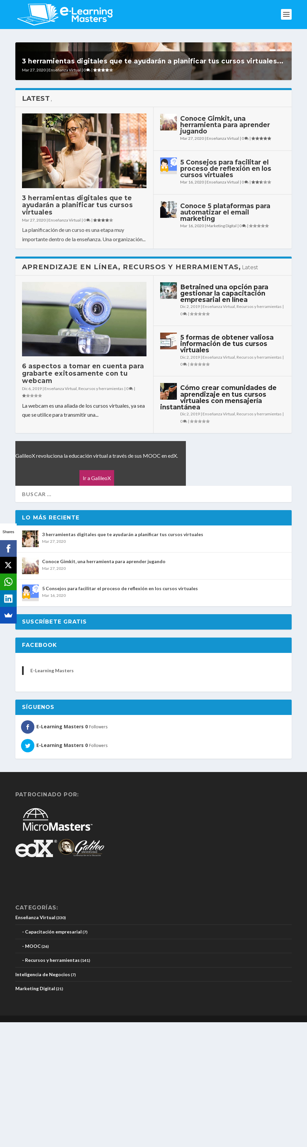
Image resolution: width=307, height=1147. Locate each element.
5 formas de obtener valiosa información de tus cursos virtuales (227, 468)
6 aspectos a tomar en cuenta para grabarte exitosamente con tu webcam (83, 498)
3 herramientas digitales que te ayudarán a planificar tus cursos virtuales (77, 330)
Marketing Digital (222, 350)
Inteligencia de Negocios (42, 1099)
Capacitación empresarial (53, 1056)
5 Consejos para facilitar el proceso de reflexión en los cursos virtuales (225, 293)
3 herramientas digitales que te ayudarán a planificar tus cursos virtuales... (153, 186)
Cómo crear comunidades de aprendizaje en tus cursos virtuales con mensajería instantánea (218, 522)
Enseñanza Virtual (64, 194)
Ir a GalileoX (97, 603)
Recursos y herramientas (100, 513)
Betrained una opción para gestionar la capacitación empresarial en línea (224, 418)
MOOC (33, 1071)
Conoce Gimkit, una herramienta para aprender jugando (225, 250)
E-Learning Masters (52, 795)
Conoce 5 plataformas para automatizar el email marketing (225, 337)
